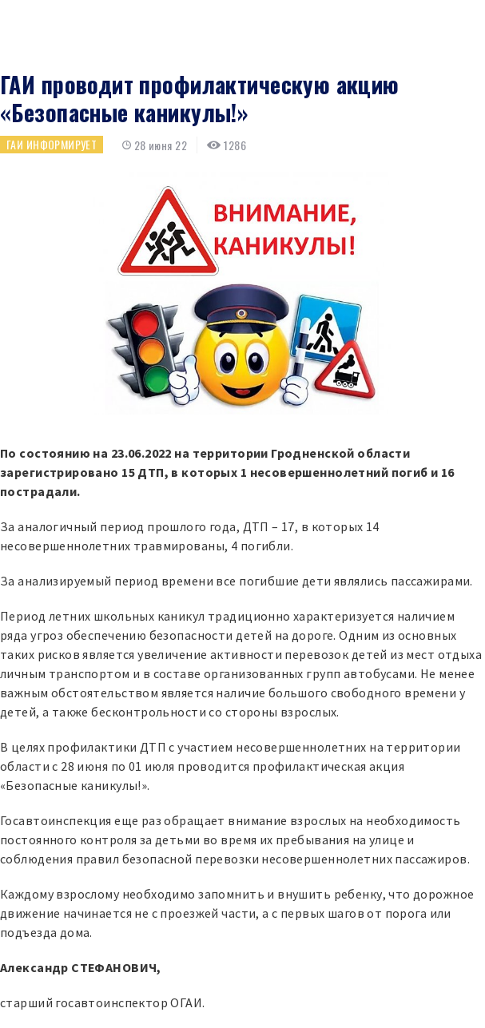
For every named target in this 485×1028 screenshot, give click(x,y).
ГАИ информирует (51, 144)
